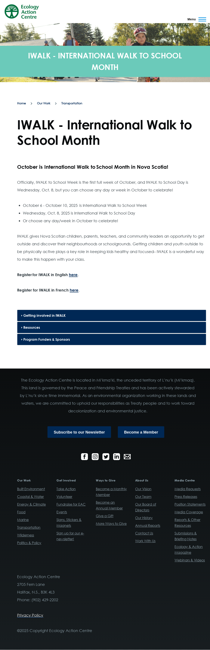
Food (21, 512)
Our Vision (143, 489)
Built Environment (31, 489)
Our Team (143, 497)
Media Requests (188, 489)
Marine (23, 520)
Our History (144, 518)
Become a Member (141, 432)
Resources (31, 327)
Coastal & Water (30, 497)
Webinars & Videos (190, 560)
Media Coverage (189, 512)
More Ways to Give (111, 523)
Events (61, 512)
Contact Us (144, 533)
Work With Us (145, 541)
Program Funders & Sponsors (46, 339)
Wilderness (25, 535)
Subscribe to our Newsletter (79, 432)
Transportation (71, 103)
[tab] (111, 315)
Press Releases (186, 497)
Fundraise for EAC (71, 504)
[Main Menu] (195, 19)
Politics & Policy (29, 543)
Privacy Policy (30, 615)
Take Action (66, 489)
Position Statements (190, 504)
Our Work (43, 103)
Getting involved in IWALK (44, 315)
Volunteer (64, 497)
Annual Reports (147, 525)
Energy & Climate (31, 504)
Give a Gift (104, 516)
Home (21, 103)
